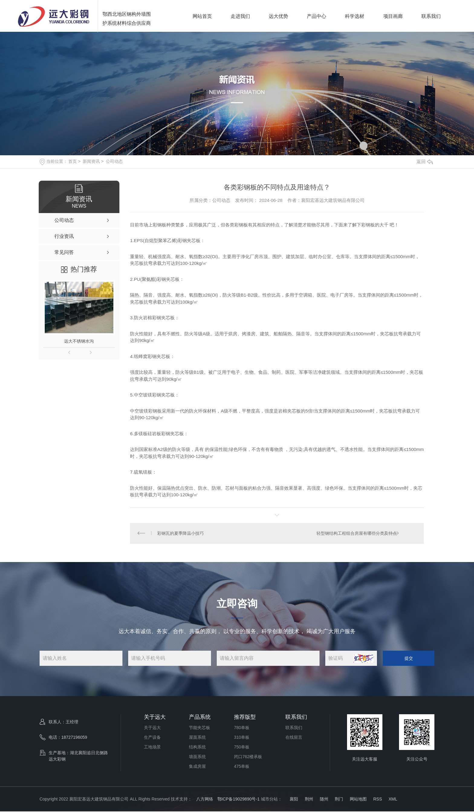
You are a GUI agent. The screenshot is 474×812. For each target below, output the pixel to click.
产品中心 (316, 15)
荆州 (309, 799)
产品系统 (200, 717)
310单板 (241, 737)
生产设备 (152, 737)
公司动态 (114, 161)
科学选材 (354, 15)
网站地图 (358, 799)
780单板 (241, 728)
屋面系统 (197, 737)
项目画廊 (393, 15)
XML (392, 799)
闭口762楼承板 (248, 757)
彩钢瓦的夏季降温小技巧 (180, 533)
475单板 (241, 766)
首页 (72, 161)
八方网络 (204, 799)
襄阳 (293, 799)
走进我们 (240, 15)
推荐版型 (245, 717)
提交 (408, 658)
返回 (425, 161)
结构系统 (197, 747)
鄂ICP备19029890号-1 (238, 799)
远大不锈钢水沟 (79, 341)
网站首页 (202, 15)
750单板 (241, 747)
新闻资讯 (91, 161)
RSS (377, 799)
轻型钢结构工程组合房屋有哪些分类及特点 (356, 533)
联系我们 (431, 15)
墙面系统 (197, 757)
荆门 (339, 799)
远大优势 (278, 15)
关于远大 (155, 717)
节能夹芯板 (199, 728)
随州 (324, 799)
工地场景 (152, 747)
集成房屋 (197, 766)
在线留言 (293, 737)
